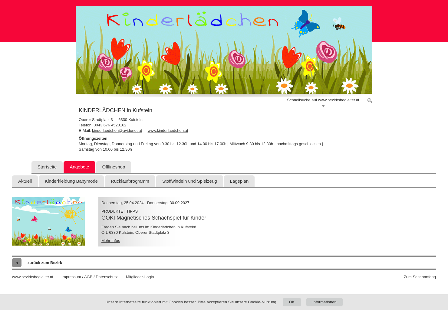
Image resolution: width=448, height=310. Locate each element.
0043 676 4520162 (110, 125)
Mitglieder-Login (140, 277)
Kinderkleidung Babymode (71, 181)
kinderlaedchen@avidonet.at (117, 130)
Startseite (47, 166)
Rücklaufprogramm (130, 181)
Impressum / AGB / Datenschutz (89, 277)
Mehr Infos (110, 240)
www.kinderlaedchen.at (168, 130)
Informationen (324, 302)
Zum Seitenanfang (420, 277)
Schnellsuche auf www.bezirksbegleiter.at (323, 100)
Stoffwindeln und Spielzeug (189, 181)
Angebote (79, 166)
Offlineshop (113, 166)
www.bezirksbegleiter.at (32, 277)
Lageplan (239, 181)
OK (292, 302)
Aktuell (25, 181)
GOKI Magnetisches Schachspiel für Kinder (153, 218)
